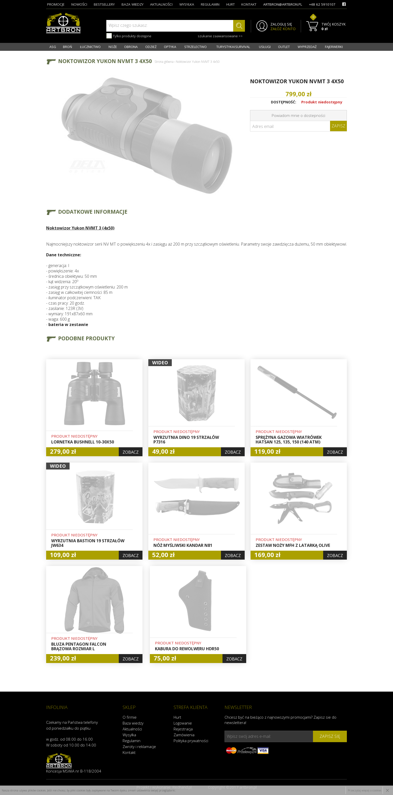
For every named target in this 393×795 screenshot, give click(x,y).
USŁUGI (265, 46)
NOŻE (113, 46)
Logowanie (183, 723)
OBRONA (131, 46)
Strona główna (164, 61)
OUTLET (284, 46)
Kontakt (129, 752)
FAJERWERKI (334, 46)
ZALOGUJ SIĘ (281, 24)
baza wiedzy (132, 4)
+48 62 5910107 (322, 4)
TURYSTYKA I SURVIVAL (233, 46)
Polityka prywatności (191, 740)
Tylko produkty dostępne (128, 36)
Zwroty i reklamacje (139, 746)
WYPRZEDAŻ (307, 46)
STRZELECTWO (195, 46)
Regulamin (131, 740)
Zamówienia (184, 734)
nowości (79, 4)
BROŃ (67, 46)
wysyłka (186, 4)
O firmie (130, 717)
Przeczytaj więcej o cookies (364, 790)
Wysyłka (129, 734)
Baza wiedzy (133, 723)
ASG (52, 46)
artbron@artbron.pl (282, 4)
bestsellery (104, 4)
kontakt (248, 4)
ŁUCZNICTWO (90, 46)
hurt (230, 4)
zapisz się (330, 736)
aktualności (161, 4)
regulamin (210, 4)
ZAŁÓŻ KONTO (283, 29)
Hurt (177, 717)
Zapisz (338, 126)
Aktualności (132, 728)
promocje (55, 4)
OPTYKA (170, 46)
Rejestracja (183, 728)
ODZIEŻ (150, 46)
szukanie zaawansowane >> (220, 36)
